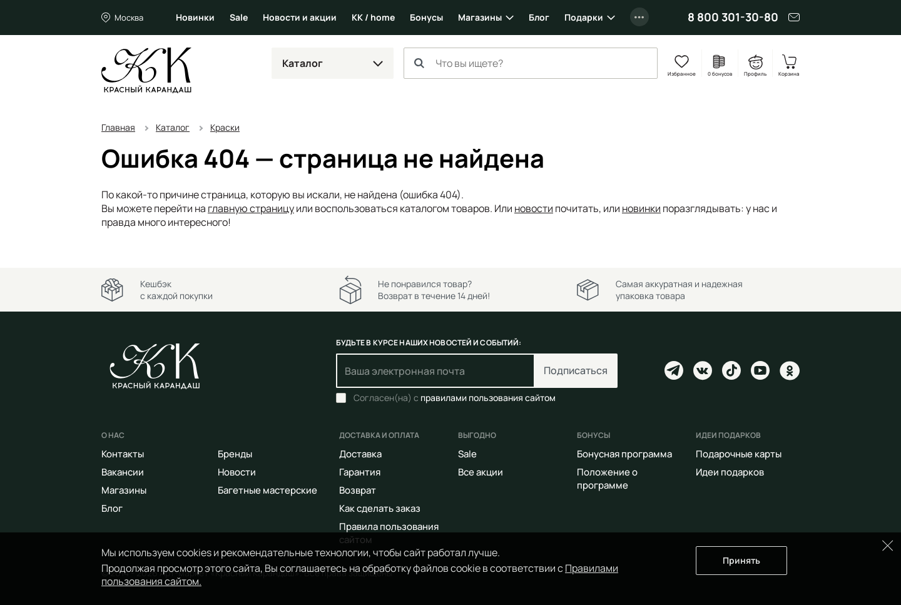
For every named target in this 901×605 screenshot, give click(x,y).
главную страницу (251, 208)
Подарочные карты (738, 453)
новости (533, 208)
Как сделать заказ (379, 508)
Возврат (357, 490)
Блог (539, 17)
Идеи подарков (730, 472)
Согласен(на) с (455, 398)
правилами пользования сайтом (488, 398)
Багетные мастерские (267, 490)
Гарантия (359, 472)
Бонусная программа (624, 453)
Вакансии (122, 472)
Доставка (360, 453)
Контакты (122, 453)
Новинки (195, 17)
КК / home (373, 17)
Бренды (235, 453)
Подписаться (576, 370)
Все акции (480, 472)
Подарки (583, 17)
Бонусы (426, 17)
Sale (239, 17)
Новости (237, 472)
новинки (641, 208)
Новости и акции (300, 17)
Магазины (480, 17)
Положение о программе (607, 478)
